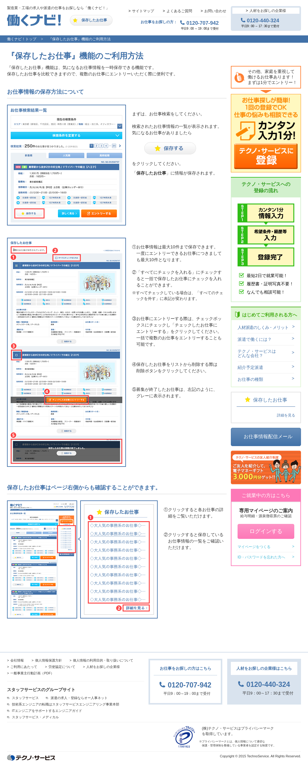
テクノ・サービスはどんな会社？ (257, 353)
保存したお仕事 (94, 20)
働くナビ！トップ (21, 39)
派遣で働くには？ (255, 339)
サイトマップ (143, 11)
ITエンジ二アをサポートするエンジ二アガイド (47, 710)
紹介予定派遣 (250, 367)
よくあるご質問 (179, 11)
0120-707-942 (202, 23)
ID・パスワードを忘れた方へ (261, 557)
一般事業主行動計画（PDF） (32, 673)
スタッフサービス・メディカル (35, 717)
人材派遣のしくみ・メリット (263, 327)
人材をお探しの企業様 (267, 11)
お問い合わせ (215, 11)
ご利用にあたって (23, 667)
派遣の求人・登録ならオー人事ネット (79, 698)
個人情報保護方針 (48, 660)
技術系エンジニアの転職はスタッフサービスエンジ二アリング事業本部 (65, 704)
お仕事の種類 (250, 379)
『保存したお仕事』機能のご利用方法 (79, 39)
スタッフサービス (25, 698)
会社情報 (17, 660)
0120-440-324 (263, 20)
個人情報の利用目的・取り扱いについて (103, 660)
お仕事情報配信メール (268, 436)
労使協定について (61, 667)
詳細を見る (286, 415)
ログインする (265, 531)
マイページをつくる (254, 547)
